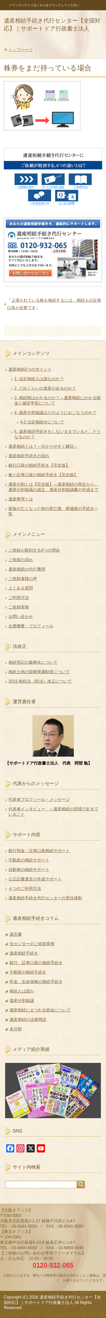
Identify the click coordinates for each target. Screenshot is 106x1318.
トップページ (20, 50)
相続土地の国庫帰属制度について (39, 672)
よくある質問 (20, 588)
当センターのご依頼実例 (31, 944)
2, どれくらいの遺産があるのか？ (45, 388)
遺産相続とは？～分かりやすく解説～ (43, 446)
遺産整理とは (20, 499)
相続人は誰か (21, 991)
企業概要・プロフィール (30, 626)
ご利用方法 (18, 597)
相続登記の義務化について (32, 662)
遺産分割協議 (21, 1000)
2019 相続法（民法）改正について (40, 681)
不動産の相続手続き (27, 972)
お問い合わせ (20, 616)
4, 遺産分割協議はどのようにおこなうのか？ (55, 412)
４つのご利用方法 (24, 888)
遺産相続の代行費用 (26, 569)
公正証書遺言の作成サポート (35, 879)
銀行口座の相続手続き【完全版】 (39, 465)
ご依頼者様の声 (22, 578)
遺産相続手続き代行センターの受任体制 (45, 898)
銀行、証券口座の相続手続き (36, 963)
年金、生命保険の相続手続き (36, 981)
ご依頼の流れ (20, 560)
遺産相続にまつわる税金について (40, 1010)
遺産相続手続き (23, 953)
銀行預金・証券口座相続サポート (39, 850)
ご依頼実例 (18, 607)
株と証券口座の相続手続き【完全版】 (43, 475)
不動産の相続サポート (28, 860)
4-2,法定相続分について (42, 422)
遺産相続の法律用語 (27, 1019)
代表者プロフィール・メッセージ (39, 799)
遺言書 (15, 934)
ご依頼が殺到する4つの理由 (34, 550)
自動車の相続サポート (28, 869)
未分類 (15, 1029)
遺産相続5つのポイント (30, 369)
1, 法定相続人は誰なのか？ (39, 379)
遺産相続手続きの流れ (28, 456)
